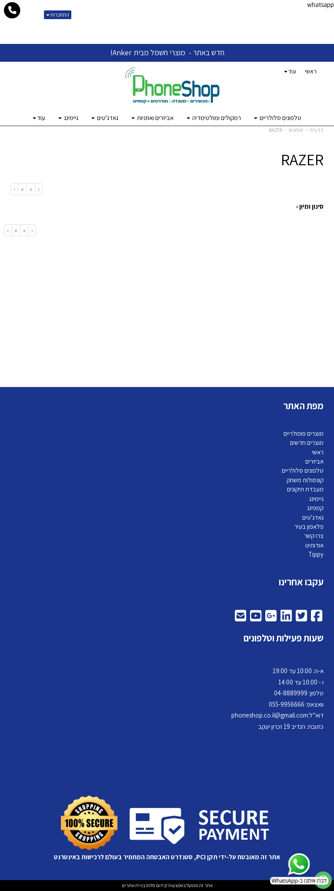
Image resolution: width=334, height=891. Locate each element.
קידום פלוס (156, 885)
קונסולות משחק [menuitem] (305, 480)
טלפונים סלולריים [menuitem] (277, 117)
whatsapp (320, 4)
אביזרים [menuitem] (314, 461)
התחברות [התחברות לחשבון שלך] (57, 14)
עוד (290, 71)
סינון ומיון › (310, 206)
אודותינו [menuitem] (314, 545)
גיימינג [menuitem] (68, 117)
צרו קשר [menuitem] (314, 535)
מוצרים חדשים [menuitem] (307, 442)
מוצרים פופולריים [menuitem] (304, 433)
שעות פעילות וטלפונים (284, 638)
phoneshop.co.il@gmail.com (269, 715)
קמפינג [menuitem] (315, 508)
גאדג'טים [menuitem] (104, 117)
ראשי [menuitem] (311, 71)
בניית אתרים (133, 885)
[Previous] (31, 189)
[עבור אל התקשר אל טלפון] (12, 10)
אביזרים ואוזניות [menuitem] (152, 117)
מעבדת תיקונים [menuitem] (305, 489)
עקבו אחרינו (301, 582)
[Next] (22, 189)
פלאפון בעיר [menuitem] (309, 526)
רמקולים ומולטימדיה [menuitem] (214, 117)
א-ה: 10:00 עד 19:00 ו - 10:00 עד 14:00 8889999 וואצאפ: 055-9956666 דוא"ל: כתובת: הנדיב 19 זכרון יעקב (277, 699)
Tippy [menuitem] (316, 554)
